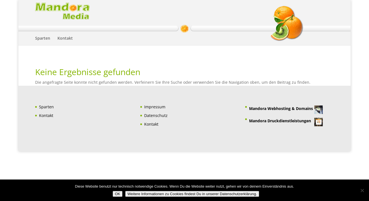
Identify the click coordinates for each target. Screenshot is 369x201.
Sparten (42, 38)
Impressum (154, 106)
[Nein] (362, 190)
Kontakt (65, 38)
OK (117, 194)
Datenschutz (156, 115)
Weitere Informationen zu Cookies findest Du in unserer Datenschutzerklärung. (192, 194)
